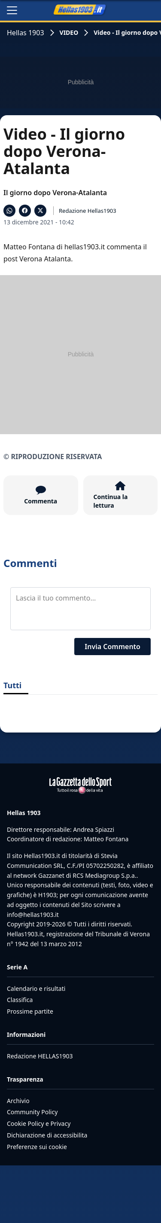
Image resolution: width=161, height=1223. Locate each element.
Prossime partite (30, 1011)
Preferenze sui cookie (37, 1147)
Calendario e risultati (36, 988)
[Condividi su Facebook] (25, 211)
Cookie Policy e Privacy (38, 1123)
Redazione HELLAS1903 (40, 1056)
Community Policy (32, 1112)
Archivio (18, 1101)
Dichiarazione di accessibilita (47, 1135)
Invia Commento (112, 646)
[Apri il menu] (12, 10)
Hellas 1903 (25, 32)
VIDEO (69, 32)
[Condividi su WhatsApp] (9, 211)
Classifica (20, 1000)
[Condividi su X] (40, 211)
